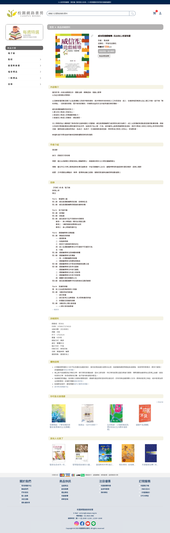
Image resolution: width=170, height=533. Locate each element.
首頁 (52, 27)
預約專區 (104, 492)
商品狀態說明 (104, 56)
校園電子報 (145, 485)
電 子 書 (11, 53)
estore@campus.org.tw (88, 513)
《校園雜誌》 (146, 492)
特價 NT (101, 47)
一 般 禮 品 (12, 77)
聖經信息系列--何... (58, 464)
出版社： (101, 43)
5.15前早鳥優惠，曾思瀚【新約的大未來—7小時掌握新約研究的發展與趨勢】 (85, 2)
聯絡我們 (24, 489)
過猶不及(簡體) (142, 424)
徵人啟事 (24, 495)
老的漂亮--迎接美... (127, 464)
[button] (92, 36)
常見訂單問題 (68, 370)
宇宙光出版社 (111, 43)
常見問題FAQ (26, 485)
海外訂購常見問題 (81, 384)
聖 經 (10, 59)
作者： (100, 40)
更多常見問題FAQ (61, 386)
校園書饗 (64, 495)
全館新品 (64, 485)
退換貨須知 (78, 381)
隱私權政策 (25, 502)
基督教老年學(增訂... (105, 464)
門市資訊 (24, 492)
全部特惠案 (105, 489)
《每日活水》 (146, 489)
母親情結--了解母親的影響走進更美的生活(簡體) (60, 425)
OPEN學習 (145, 495)
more (159, 401)
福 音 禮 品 (12, 71)
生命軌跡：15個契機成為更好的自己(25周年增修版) (118, 427)
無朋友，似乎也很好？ (88, 424)
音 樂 (10, 84)
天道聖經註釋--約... (150, 464)
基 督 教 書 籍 (14, 65)
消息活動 (24, 499)
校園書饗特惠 (106, 485)
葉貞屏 (106, 40)
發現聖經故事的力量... (82, 464)
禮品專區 (64, 492)
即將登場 (64, 499)
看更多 (55, 309)
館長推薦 (64, 489)
